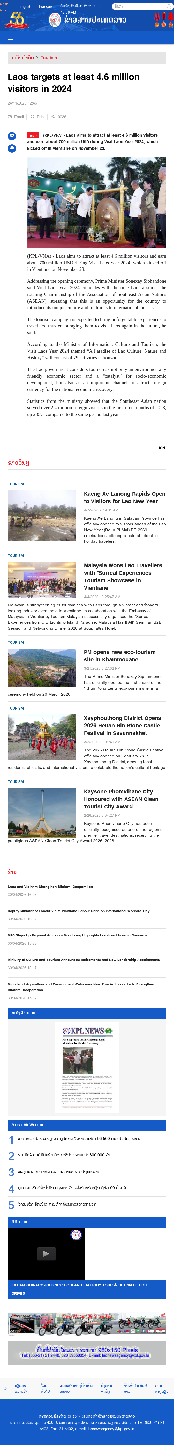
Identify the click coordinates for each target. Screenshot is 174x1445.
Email (16, 117)
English (25, 6)
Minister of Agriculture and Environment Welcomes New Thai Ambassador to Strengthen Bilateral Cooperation (81, 987)
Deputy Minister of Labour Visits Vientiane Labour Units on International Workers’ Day (79, 910)
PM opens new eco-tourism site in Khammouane (120, 656)
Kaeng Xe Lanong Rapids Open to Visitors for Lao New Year (124, 497)
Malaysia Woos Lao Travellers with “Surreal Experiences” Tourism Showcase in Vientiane (123, 577)
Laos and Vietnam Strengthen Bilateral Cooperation (50, 886)
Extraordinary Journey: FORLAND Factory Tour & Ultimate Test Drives (80, 1289)
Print (38, 117)
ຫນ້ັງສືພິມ (23, 1013)
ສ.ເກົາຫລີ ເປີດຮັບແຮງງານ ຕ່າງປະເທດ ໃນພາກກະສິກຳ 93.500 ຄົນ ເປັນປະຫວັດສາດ (79, 1139)
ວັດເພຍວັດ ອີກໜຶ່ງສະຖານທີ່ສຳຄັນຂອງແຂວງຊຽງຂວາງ (57, 1205)
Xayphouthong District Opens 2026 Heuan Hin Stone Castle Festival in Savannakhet (122, 725)
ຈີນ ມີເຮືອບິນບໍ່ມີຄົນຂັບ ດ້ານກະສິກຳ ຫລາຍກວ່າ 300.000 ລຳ (64, 1155)
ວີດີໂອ (19, 1222)
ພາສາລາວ (4, 6)
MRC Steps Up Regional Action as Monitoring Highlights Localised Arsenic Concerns (78, 935)
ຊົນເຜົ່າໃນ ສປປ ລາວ (135, 1388)
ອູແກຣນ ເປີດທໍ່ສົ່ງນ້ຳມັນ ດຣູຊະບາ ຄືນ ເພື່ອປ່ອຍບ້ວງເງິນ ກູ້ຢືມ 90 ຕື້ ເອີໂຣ (72, 1188)
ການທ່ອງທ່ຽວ (162, 1388)
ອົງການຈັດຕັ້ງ (106, 1388)
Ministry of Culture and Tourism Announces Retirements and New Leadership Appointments (84, 959)
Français (46, 6)
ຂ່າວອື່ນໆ (18, 462)
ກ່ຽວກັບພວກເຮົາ (21, 1388)
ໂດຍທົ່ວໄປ (45, 1388)
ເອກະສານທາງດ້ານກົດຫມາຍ (76, 1388)
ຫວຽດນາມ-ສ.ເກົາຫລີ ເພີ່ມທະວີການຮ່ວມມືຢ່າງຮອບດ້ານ (59, 1172)
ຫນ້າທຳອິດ (23, 58)
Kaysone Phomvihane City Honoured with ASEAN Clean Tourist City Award (121, 799)
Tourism (49, 58)
